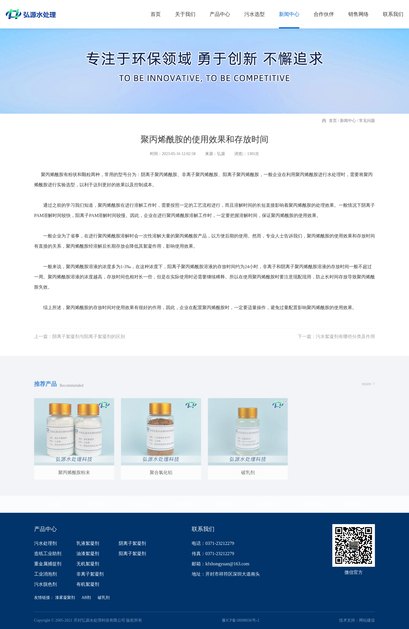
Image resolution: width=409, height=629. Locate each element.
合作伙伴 (268, 504)
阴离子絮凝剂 (132, 543)
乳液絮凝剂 (87, 543)
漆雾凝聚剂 (65, 597)
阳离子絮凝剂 (132, 553)
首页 (333, 121)
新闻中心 (348, 121)
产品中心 (140, 504)
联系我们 (353, 504)
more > (368, 387)
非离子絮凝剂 (90, 574)
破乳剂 (104, 597)
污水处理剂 (45, 543)
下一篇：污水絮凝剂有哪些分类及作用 (336, 340)
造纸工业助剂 (47, 553)
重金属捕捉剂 (47, 563)
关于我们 (98, 504)
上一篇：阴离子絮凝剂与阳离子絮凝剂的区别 (79, 340)
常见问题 (367, 121)
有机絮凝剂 (87, 584)
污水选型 (183, 504)
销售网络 (311, 504)
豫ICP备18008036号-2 (240, 620)
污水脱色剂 (45, 584)
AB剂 (86, 597)
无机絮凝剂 (87, 563)
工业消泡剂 (45, 574)
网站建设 (367, 620)
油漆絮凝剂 (87, 553)
